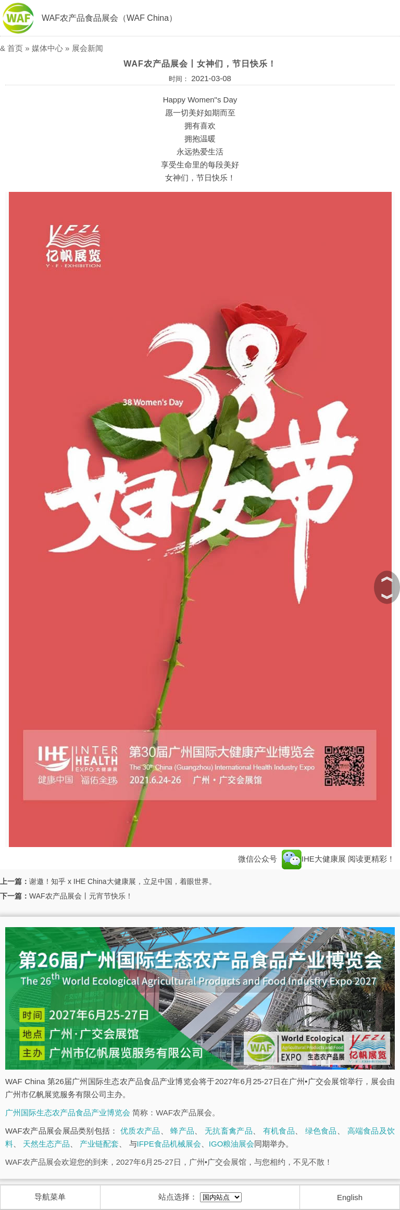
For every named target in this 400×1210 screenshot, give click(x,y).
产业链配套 (99, 1143)
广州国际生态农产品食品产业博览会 (67, 1112)
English (349, 1197)
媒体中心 (47, 48)
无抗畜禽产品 (229, 1130)
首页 (15, 48)
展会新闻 (87, 48)
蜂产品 (182, 1130)
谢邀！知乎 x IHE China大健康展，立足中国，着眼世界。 (122, 881)
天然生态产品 (46, 1143)
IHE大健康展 (314, 858)
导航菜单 (50, 1196)
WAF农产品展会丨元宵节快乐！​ (81, 896)
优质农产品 (140, 1130)
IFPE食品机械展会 (169, 1143)
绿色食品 (321, 1130)
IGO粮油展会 (232, 1143)
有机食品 (279, 1130)
